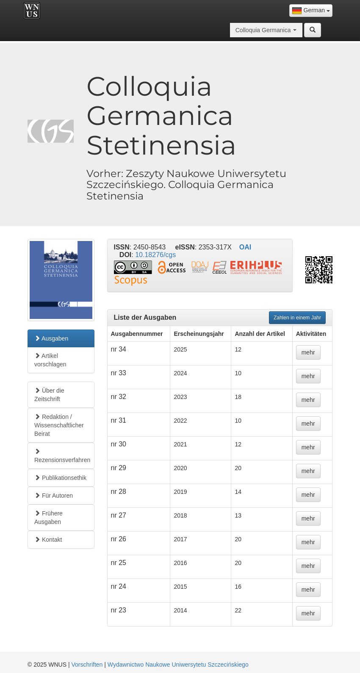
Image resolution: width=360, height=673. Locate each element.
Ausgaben (51, 338)
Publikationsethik (60, 477)
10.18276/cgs (155, 254)
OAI (245, 247)
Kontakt (48, 539)
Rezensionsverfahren (62, 455)
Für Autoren (53, 495)
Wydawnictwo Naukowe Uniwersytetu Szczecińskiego (178, 664)
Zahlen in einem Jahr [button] (297, 318)
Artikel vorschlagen (50, 360)
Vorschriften (86, 664)
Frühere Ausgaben (48, 517)
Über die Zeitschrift (49, 394)
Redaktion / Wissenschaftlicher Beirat (59, 425)
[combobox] (310, 10)
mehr (308, 352)
